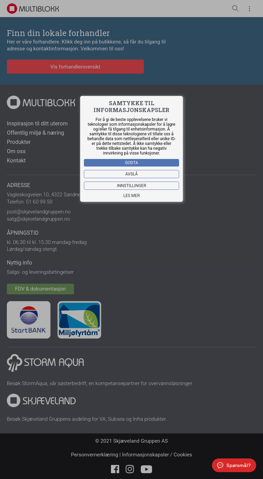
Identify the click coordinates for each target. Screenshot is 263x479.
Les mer (131, 195)
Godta (131, 162)
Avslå (131, 174)
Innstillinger (131, 185)
